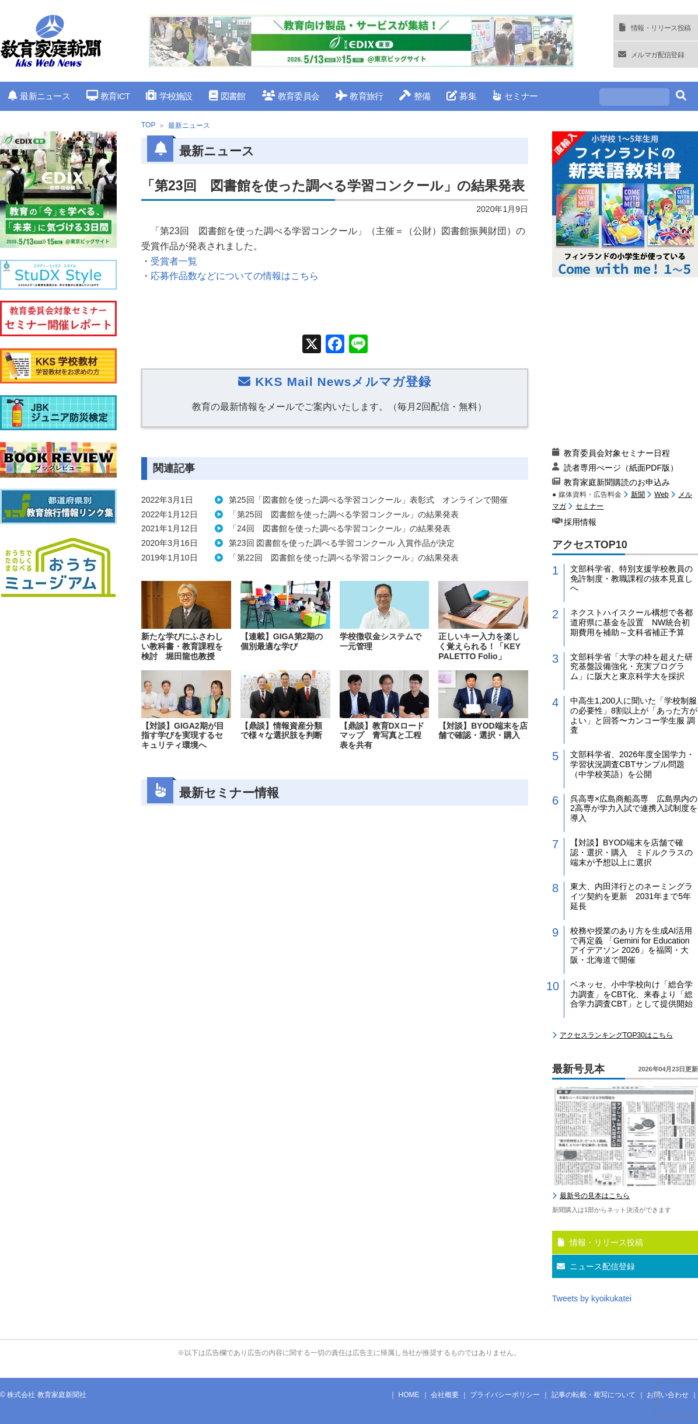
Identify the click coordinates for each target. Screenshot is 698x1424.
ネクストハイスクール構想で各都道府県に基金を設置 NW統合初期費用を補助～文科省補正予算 (631, 622)
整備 (414, 96)
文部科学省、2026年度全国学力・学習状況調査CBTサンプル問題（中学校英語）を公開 (632, 764)
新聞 (638, 494)
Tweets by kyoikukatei (591, 1298)
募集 (461, 96)
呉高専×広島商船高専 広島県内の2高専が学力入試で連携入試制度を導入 (633, 808)
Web (661, 494)
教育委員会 (291, 96)
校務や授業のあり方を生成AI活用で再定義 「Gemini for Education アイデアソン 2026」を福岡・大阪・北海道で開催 (631, 945)
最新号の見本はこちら (595, 1196)
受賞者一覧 (174, 261)
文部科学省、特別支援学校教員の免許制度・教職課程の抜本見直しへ (631, 578)
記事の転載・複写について (594, 1395)
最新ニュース (39, 96)
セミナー (515, 96)
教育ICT (108, 96)
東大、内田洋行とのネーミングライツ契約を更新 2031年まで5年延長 (631, 896)
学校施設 (169, 96)
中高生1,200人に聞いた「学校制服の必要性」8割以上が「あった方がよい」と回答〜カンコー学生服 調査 (633, 715)
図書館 (227, 96)
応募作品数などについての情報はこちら (235, 276)
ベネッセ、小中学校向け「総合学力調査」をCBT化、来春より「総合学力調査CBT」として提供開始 (631, 994)
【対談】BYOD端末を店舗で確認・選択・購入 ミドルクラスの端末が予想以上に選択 (631, 852)
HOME (409, 1395)
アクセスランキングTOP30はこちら (616, 1035)
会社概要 (445, 1395)
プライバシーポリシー (505, 1395)
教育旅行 (359, 96)
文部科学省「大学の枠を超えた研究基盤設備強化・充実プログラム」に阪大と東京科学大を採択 (631, 666)
